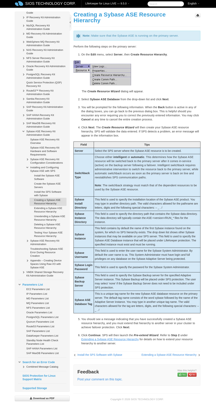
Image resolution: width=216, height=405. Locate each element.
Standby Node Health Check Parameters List (42, 342)
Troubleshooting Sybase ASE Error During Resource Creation (46, 252)
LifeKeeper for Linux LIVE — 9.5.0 (107, 3)
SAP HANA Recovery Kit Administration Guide (38, 116)
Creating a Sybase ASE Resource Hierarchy (47, 202)
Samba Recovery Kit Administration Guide (36, 100)
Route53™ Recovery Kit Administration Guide (37, 92)
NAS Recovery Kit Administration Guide (42, 51)
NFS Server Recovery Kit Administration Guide (38, 59)
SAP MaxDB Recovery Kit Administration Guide (38, 124)
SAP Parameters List (38, 331)
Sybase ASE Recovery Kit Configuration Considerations (44, 160)
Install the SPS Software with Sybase (47, 193)
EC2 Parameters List (38, 289)
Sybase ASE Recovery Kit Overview (44, 141)
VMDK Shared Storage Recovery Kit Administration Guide (43, 273)
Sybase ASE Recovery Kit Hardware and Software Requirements (44, 151)
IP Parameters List (36, 293)
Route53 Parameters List (40, 326)
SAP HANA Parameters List (41, 348)
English (193, 3)
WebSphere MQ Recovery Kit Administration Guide (40, 43)
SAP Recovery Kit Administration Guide (42, 108)
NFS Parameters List (38, 307)
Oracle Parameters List (39, 312)
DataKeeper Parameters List (42, 335)
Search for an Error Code (36, 362)
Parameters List (30, 284)
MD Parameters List (37, 298)
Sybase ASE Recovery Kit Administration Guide (39, 132)
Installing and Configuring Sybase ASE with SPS (42, 168)
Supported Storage (35, 388)
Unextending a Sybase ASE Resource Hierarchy (49, 218)
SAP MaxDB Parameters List (42, 353)
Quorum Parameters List (40, 321)
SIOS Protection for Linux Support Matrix (39, 377)
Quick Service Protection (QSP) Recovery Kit (44, 84)
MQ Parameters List (37, 303)
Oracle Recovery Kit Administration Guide (44, 67)
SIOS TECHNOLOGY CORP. (50, 3)
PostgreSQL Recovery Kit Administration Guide (38, 75)
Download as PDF (42, 398)
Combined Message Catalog (40, 366)
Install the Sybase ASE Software (47, 177)
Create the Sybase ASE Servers (47, 185)
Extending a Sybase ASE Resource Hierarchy (48, 210)
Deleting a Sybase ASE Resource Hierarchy (47, 226)
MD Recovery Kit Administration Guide (42, 35)
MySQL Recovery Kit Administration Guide (36, 26)
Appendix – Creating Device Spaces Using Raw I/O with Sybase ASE (44, 263)
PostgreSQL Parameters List (42, 317)
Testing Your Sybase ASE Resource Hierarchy (48, 234)
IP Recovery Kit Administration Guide (41, 18)
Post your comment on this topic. (99, 379)
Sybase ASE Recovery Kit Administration (42, 242)
